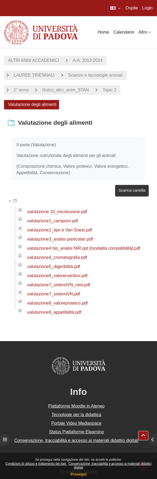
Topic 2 (109, 90)
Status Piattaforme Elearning (76, 432)
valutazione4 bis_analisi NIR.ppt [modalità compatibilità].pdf (83, 248)
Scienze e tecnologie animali (95, 75)
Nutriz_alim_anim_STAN (65, 90)
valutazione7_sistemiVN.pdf (53, 294)
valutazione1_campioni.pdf (52, 221)
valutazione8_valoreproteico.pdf (57, 303)
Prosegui (79, 474)
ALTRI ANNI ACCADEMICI (33, 60)
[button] (115, 8)
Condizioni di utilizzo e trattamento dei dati (36, 464)
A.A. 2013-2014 (88, 60)
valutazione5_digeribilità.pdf (53, 266)
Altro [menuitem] (142, 32)
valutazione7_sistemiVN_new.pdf (58, 285)
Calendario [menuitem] (124, 32)
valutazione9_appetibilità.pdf (54, 312)
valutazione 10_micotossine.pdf (57, 211)
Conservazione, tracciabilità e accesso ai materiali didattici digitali (76, 440)
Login (147, 8)
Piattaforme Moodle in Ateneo (76, 406)
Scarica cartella (131, 190)
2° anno (21, 90)
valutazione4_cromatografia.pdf (57, 257)
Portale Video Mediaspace (76, 423)
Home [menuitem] (103, 32)
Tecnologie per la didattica (76, 414)
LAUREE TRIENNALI (34, 75)
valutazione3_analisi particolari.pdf (60, 239)
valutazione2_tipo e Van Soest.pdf (59, 230)
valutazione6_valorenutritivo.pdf (57, 275)
